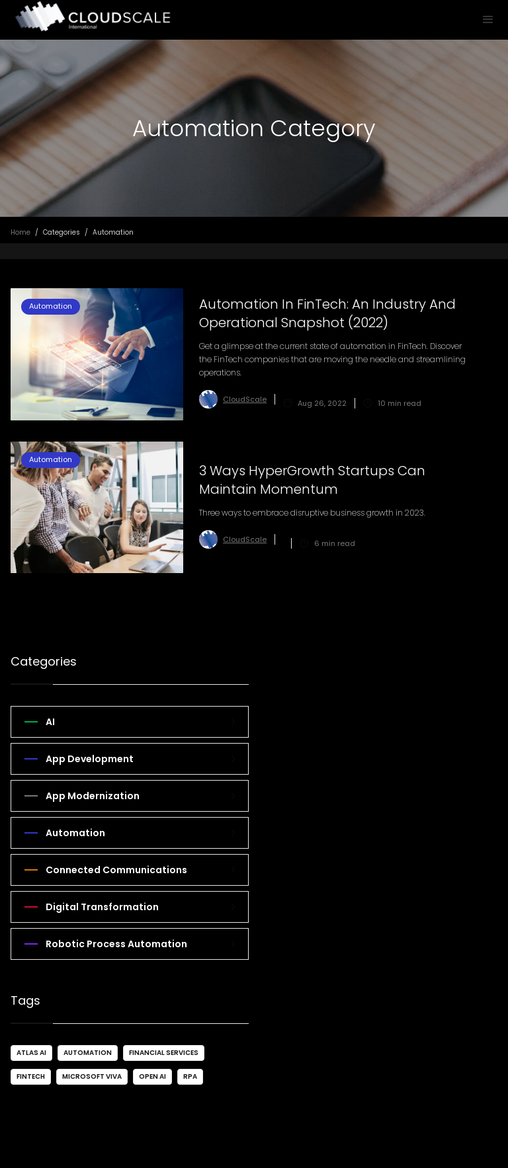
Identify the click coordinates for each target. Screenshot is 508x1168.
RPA (190, 1076)
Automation (88, 1053)
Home (20, 232)
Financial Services (163, 1053)
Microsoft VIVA (92, 1076)
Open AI (152, 1076)
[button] (488, 20)
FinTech (31, 1076)
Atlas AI (31, 1053)
